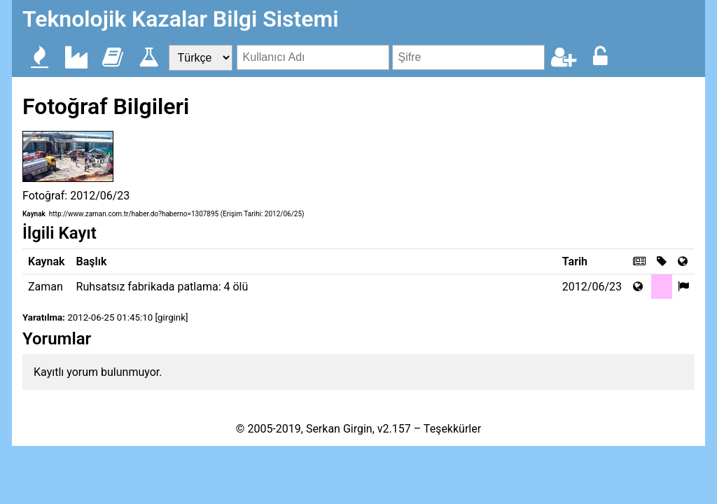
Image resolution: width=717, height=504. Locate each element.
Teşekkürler (452, 428)
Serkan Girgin (339, 428)
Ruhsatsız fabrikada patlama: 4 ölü (162, 286)
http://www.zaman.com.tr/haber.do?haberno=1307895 (133, 214)
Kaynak (34, 214)
